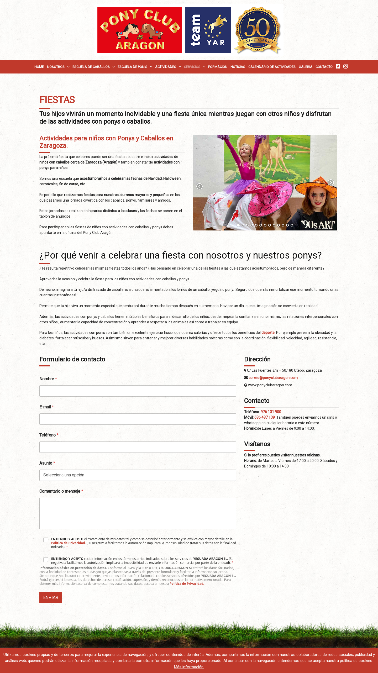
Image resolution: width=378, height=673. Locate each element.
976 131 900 (271, 412)
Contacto (324, 67)
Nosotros (56, 67)
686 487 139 (264, 417)
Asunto (47, 463)
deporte (268, 332)
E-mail (46, 406)
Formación (217, 67)
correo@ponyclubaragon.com (273, 378)
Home (39, 67)
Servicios (192, 67)
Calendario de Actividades (272, 67)
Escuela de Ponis (132, 67)
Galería (305, 67)
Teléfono (49, 435)
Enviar (50, 597)
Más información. (189, 667)
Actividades (165, 67)
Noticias (237, 67)
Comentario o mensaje (61, 491)
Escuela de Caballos (91, 67)
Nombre (48, 378)
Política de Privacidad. (68, 543)
